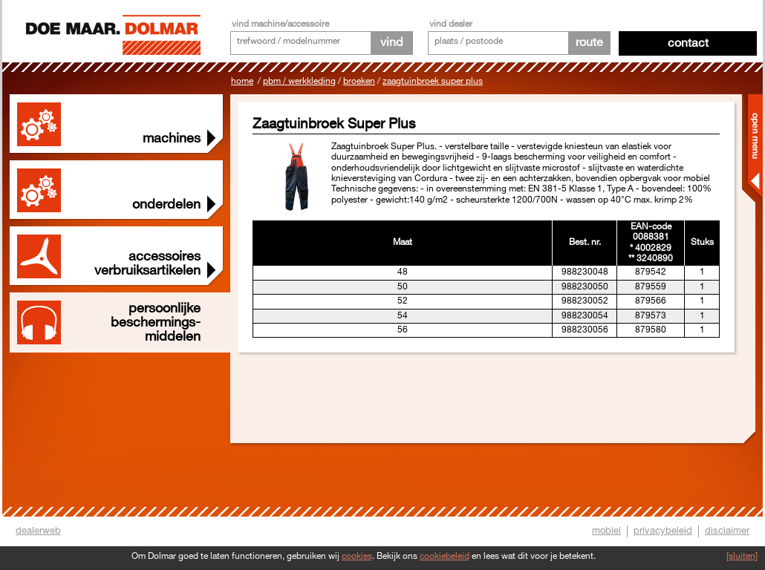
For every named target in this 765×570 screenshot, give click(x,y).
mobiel (606, 530)
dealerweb (38, 530)
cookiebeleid (444, 556)
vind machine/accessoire (280, 24)
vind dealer (450, 24)
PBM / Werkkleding (299, 81)
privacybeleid (663, 530)
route (589, 42)
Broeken (359, 81)
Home (242, 81)
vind (391, 42)
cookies (357, 556)
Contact (688, 43)
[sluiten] (742, 556)
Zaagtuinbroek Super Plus (432, 81)
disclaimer (727, 530)
